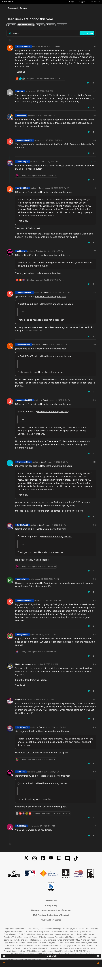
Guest (41, 188)
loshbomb (21, 251)
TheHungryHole (23, 462)
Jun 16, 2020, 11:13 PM (56, 188)
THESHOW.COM (8, 2)
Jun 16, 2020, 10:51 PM (43, 91)
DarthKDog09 (22, 161)
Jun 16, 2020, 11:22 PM (60, 292)
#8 (95, 292)
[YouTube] (51, 858)
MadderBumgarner (23, 664)
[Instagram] (34, 858)
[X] (26, 858)
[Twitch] (59, 858)
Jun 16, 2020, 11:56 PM (47, 579)
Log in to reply (87, 33)
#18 (94, 727)
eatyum (20, 91)
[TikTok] (76, 858)
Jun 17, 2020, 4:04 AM (45, 826)
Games (71, 2)
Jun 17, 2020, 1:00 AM (47, 634)
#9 (95, 345)
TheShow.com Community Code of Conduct (51, 910)
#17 (94, 699)
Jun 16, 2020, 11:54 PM (56, 525)
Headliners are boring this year (55, 192)
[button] (4, 963)
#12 (94, 525)
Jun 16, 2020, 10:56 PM (52, 140)
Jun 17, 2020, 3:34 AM (53, 772)
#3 (95, 116)
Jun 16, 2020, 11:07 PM (48, 161)
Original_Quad (21, 699)
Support (82, 2)
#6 (95, 188)
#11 (94, 462)
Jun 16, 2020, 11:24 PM (60, 400)
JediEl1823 (21, 826)
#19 (94, 772)
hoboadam (21, 116)
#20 (94, 826)
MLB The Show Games (51, 920)
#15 (94, 634)
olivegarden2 (22, 634)
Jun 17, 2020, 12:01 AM (51, 600)
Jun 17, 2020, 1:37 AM (49, 664)
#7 (95, 251)
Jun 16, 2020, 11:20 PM (53, 251)
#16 (94, 664)
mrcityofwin (22, 579)
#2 (95, 91)
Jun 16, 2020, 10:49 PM (50, 46)
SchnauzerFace (23, 46)
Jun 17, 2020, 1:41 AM (45, 699)
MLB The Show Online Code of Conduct (51, 915)
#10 (94, 400)
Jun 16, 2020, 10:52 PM (46, 116)
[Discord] (67, 858)
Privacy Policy (51, 905)
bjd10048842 (22, 188)
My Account (95, 2)
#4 (95, 140)
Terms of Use (51, 900)
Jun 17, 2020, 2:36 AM (56, 727)
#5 (95, 161)
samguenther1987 (24, 140)
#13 (94, 579)
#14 (94, 600)
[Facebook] (43, 858)
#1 (95, 46)
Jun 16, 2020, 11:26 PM (58, 462)
